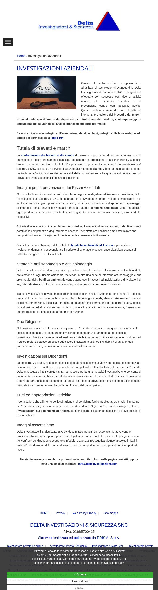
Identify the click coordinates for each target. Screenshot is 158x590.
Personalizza (80, 581)
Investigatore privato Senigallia (68, 546)
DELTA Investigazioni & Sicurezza (79, 21)
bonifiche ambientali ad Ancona (92, 245)
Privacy (60, 513)
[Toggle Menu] (8, 42)
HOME (44, 513)
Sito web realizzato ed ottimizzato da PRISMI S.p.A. (79, 538)
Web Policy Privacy (84, 513)
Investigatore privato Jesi (107, 546)
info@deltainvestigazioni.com (97, 463)
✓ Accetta (80, 574)
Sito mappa (111, 513)
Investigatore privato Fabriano (24, 546)
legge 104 (57, 137)
